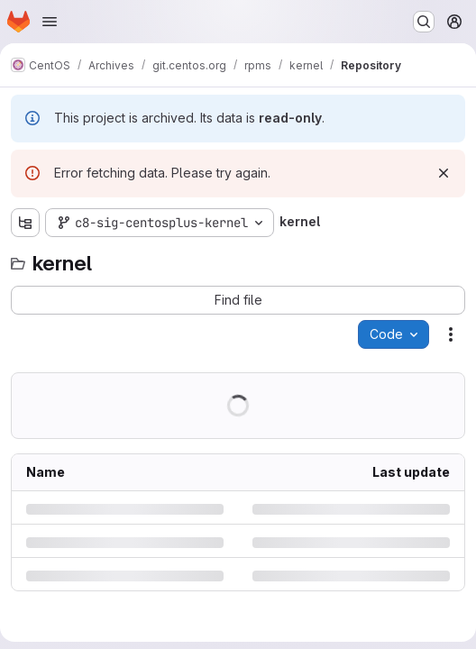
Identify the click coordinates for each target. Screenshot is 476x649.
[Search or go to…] (424, 21)
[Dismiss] (443, 173)
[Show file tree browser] (25, 222)
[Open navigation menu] (49, 21)
